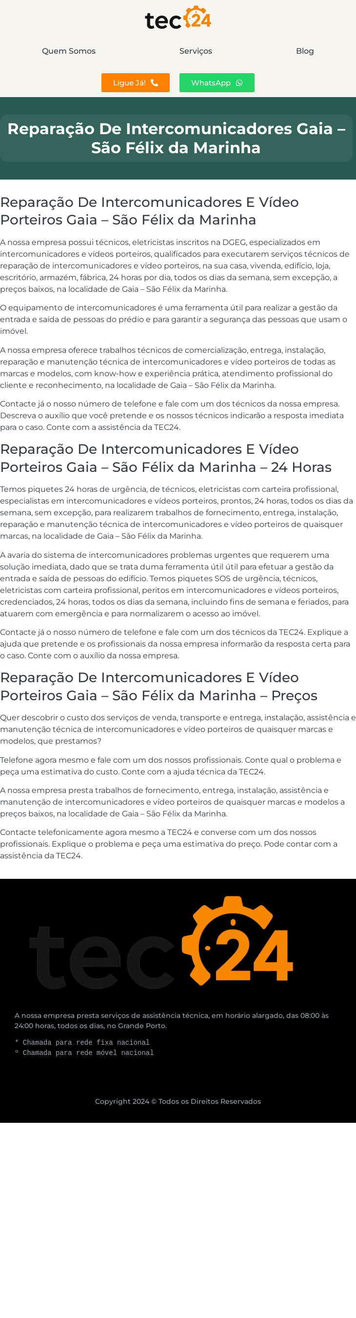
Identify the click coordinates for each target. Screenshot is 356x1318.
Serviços (195, 51)
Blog (305, 51)
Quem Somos (69, 51)
